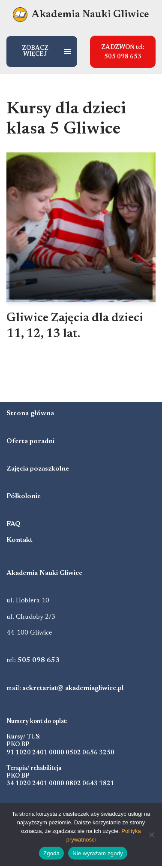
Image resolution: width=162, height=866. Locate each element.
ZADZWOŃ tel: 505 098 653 (122, 52)
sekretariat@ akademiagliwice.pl (73, 688)
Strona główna (30, 413)
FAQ (13, 524)
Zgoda (51, 853)
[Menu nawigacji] (41, 51)
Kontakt (19, 540)
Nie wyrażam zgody (97, 853)
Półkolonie (23, 496)
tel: (33, 660)
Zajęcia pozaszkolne (37, 468)
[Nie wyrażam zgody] (151, 834)
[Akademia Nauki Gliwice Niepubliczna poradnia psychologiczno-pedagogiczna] (81, 15)
